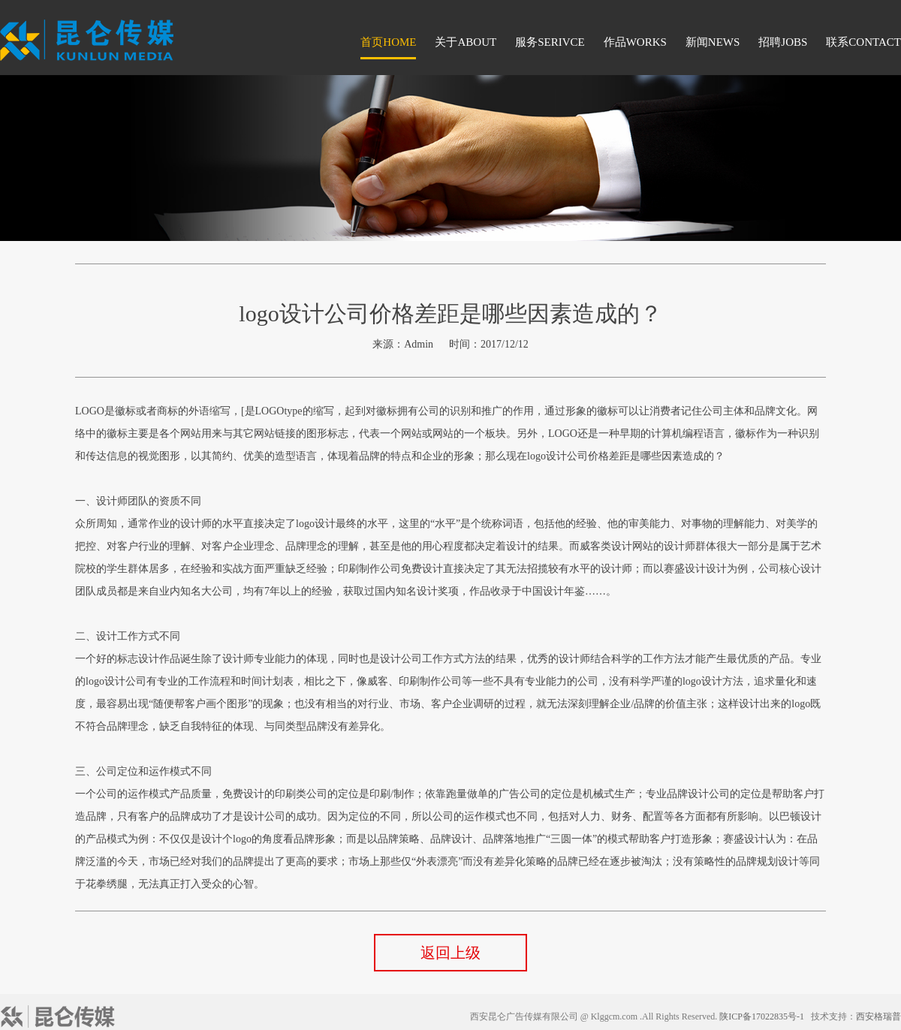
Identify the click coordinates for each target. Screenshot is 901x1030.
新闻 (713, 42)
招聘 (782, 42)
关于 (465, 42)
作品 (635, 42)
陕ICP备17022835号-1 (761, 1016)
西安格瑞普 (878, 1016)
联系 (863, 42)
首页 (388, 42)
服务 (550, 42)
